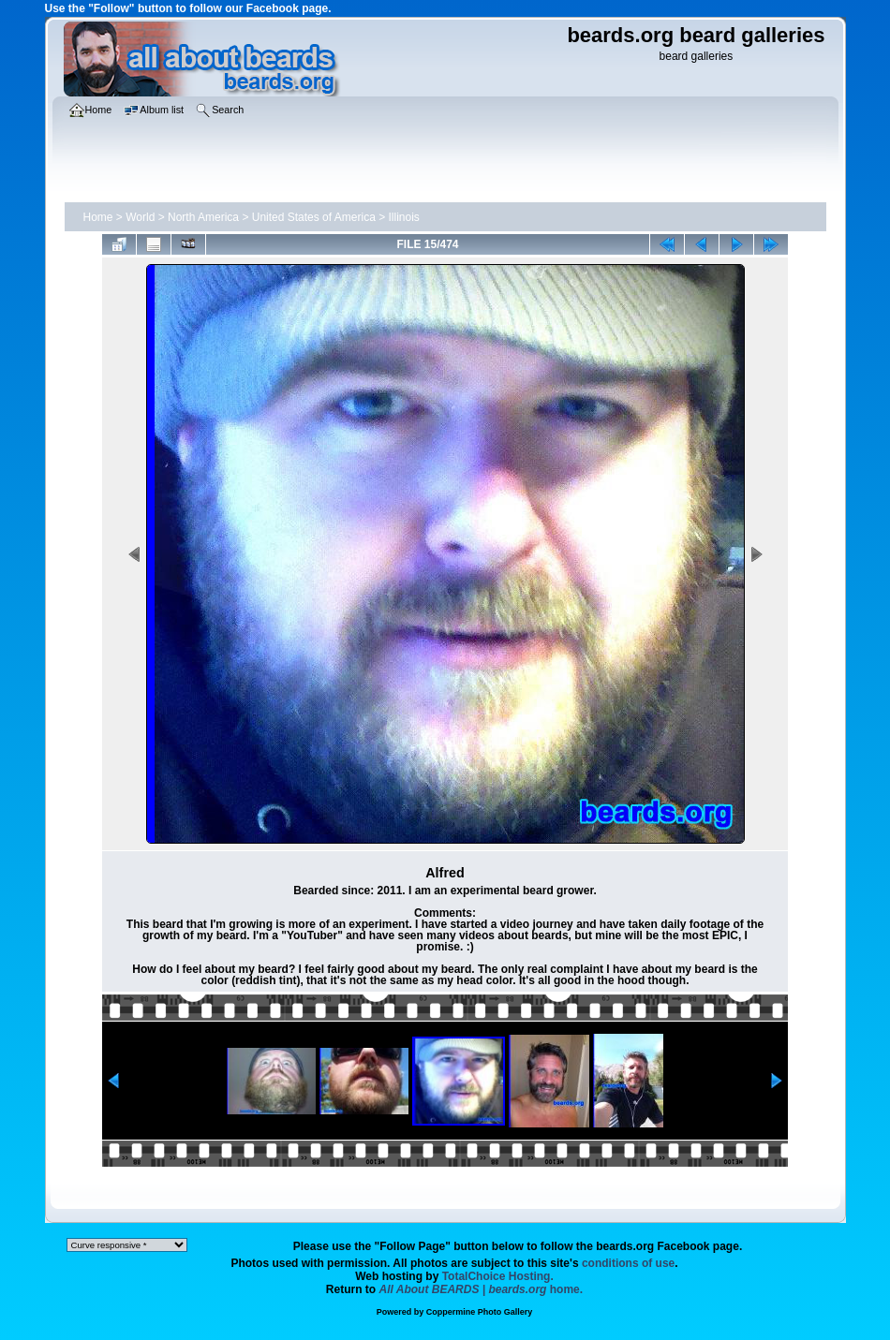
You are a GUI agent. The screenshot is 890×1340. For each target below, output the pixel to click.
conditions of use (628, 1263)
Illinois (404, 217)
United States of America (314, 217)
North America (203, 217)
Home (98, 217)
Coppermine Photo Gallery (479, 1312)
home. (481, 1289)
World (140, 217)
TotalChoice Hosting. (498, 1276)
